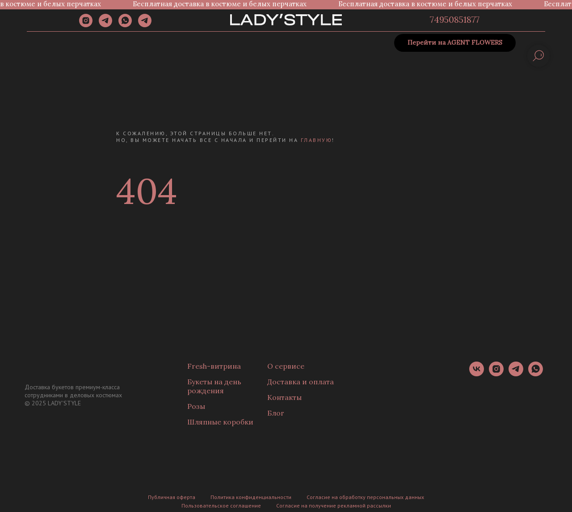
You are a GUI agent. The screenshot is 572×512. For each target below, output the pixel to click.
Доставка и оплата (300, 381)
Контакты (284, 397)
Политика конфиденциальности (250, 497)
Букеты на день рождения (214, 386)
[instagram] (86, 25)
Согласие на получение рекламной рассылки (333, 505)
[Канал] (144, 25)
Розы (196, 406)
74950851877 (454, 19)
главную (316, 140)
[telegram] (105, 25)
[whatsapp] (125, 25)
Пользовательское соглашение (221, 505)
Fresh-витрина (214, 366)
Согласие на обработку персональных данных (365, 497)
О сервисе (285, 366)
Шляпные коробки (220, 421)
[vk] (476, 374)
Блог (275, 412)
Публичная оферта (171, 497)
